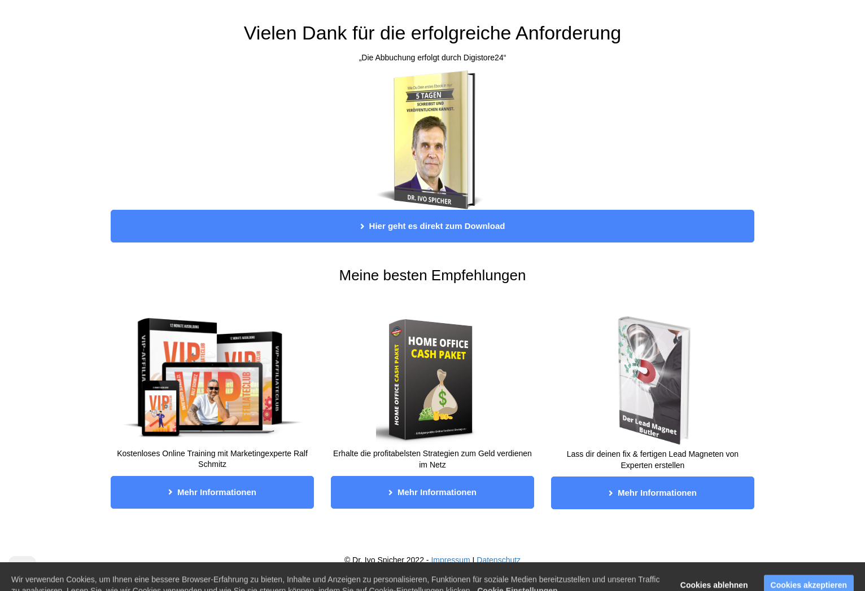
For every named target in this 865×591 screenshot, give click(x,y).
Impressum (450, 559)
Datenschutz (499, 559)
